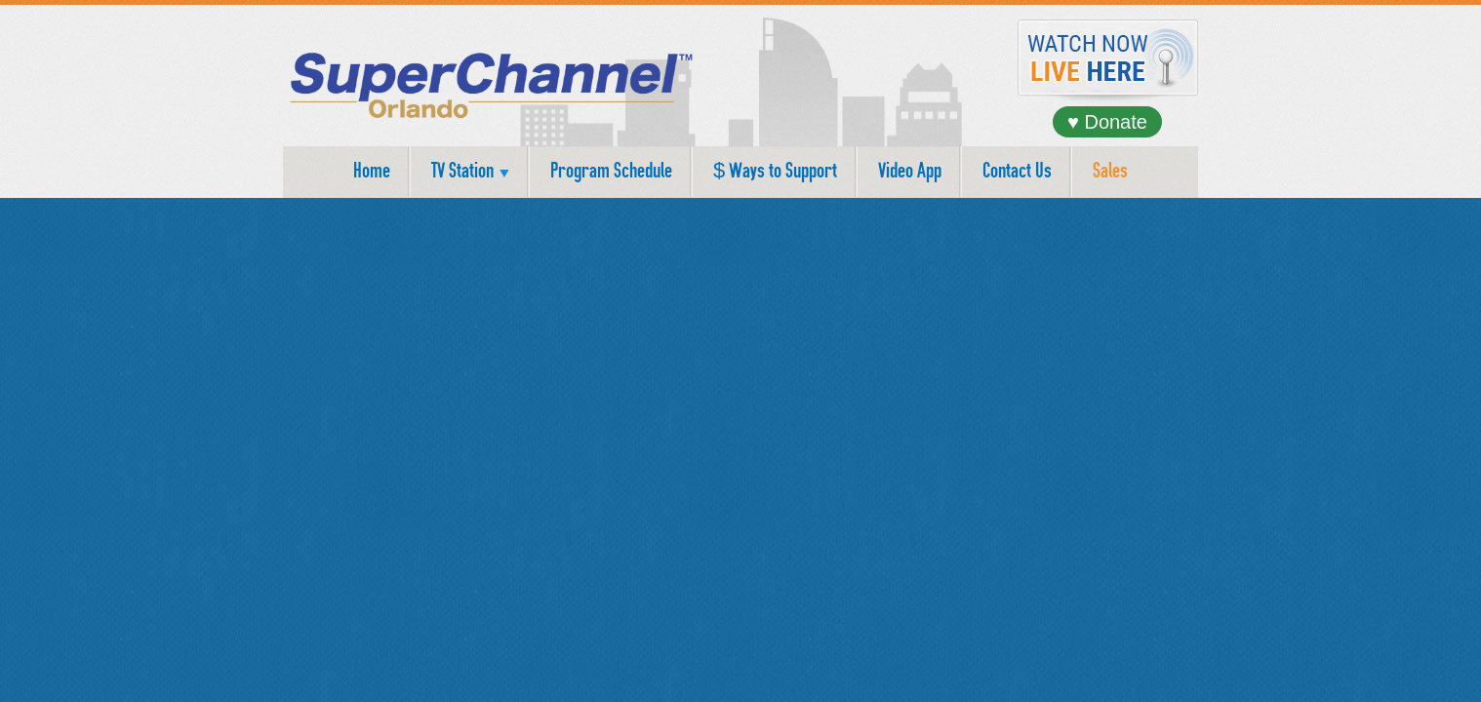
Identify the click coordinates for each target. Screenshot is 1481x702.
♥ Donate (1107, 122)
